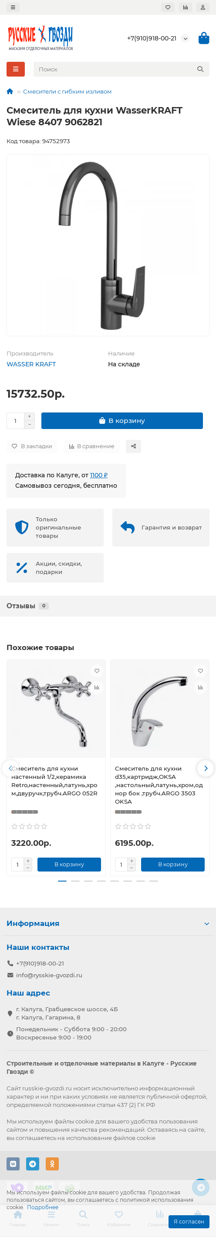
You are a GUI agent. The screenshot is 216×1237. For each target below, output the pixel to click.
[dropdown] (13, 7)
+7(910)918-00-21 (151, 38)
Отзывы (28, 606)
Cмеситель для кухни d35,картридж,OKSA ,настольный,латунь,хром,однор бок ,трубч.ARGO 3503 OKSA (159, 785)
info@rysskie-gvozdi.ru (49, 975)
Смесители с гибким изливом (67, 91)
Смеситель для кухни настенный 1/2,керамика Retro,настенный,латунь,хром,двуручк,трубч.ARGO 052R (54, 781)
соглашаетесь (36, 1137)
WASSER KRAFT (31, 364)
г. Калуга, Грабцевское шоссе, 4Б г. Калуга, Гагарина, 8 (67, 1013)
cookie (84, 1121)
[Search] (122, 69)
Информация (108, 923)
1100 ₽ (99, 475)
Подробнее (42, 1207)
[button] (10, 768)
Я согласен (189, 1221)
